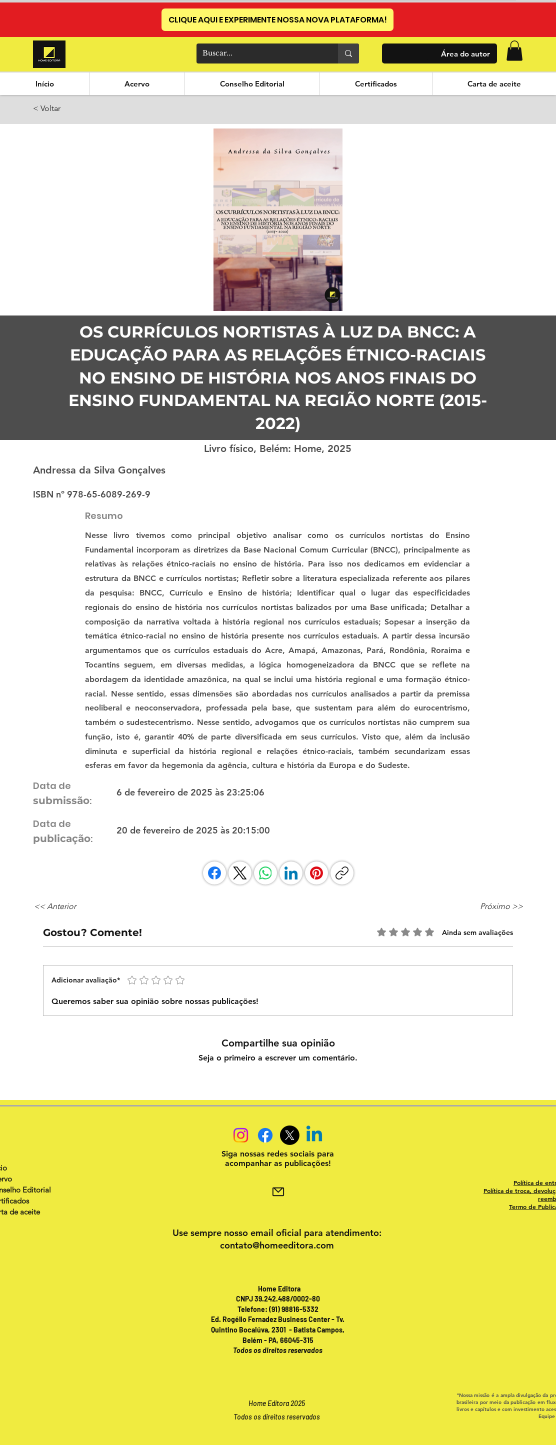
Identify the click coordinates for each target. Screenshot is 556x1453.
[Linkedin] (314, 1135)
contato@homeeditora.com (277, 1245)
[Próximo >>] (498, 906)
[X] (290, 1135)
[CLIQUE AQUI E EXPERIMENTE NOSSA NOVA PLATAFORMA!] (278, 19)
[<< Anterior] (67, 906)
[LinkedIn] (291, 873)
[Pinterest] (316, 873)
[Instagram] (240, 1135)
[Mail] (278, 1191)
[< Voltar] (66, 109)
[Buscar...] (259, 54)
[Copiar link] (342, 873)
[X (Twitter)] (240, 873)
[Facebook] (214, 873)
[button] (514, 50)
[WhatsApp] (265, 873)
